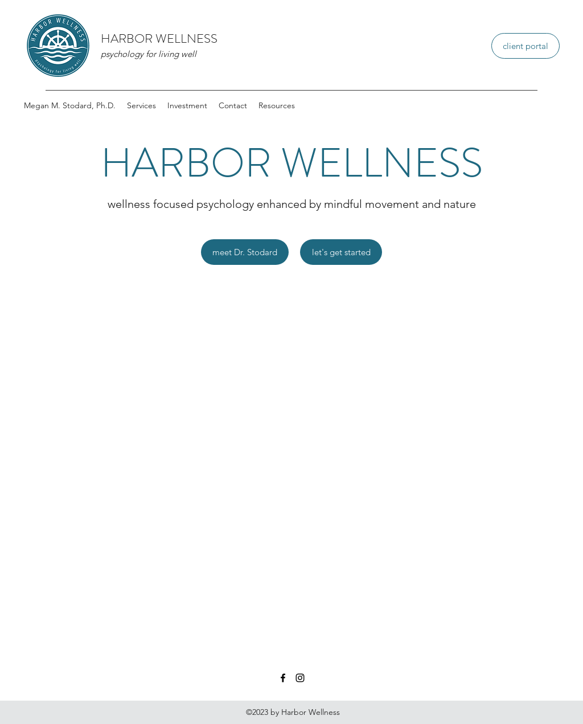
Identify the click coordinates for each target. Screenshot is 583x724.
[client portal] (525, 46)
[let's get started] (341, 252)
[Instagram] (300, 678)
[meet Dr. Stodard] (245, 252)
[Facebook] (283, 678)
